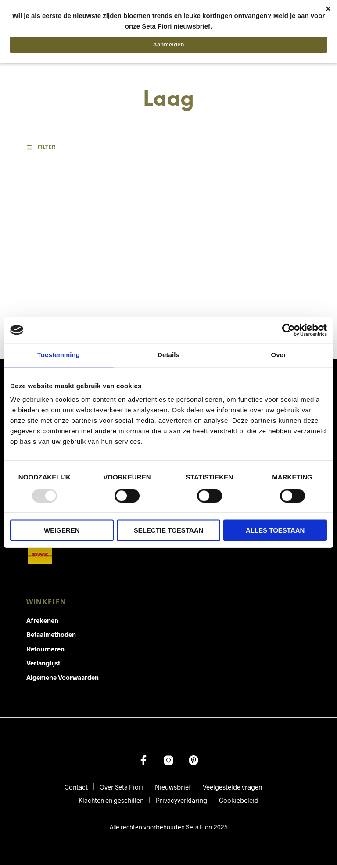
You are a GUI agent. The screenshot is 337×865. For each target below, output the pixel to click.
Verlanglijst (43, 663)
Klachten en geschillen (111, 800)
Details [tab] (168, 354)
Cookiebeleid (238, 800)
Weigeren (62, 530)
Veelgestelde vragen (232, 787)
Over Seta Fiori (121, 787)
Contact (76, 787)
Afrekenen (42, 620)
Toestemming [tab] (58, 354)
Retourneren (45, 649)
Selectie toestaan (169, 530)
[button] (46, 147)
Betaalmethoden (51, 634)
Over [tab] (278, 354)
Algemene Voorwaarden (62, 677)
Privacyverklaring (181, 800)
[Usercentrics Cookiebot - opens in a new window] (288, 329)
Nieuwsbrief (173, 787)
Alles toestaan (275, 530)
